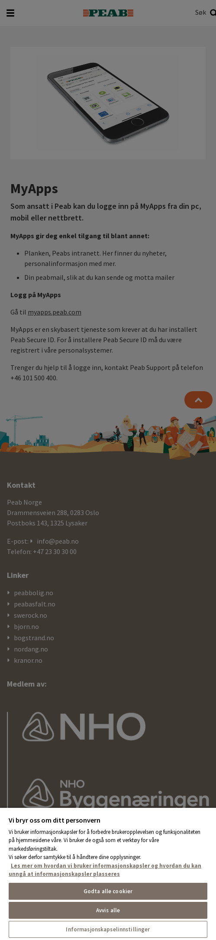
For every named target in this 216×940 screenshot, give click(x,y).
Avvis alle (108, 910)
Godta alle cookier (108, 891)
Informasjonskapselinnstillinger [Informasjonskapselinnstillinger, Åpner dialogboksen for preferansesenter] (108, 929)
